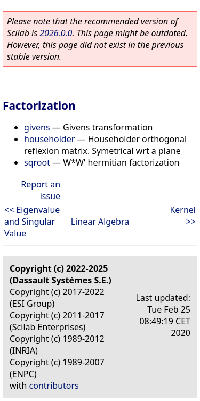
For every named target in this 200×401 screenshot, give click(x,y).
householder (49, 139)
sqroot (37, 162)
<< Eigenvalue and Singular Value (32, 221)
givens (37, 127)
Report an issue (40, 190)
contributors (54, 385)
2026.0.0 (55, 33)
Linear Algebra (100, 221)
